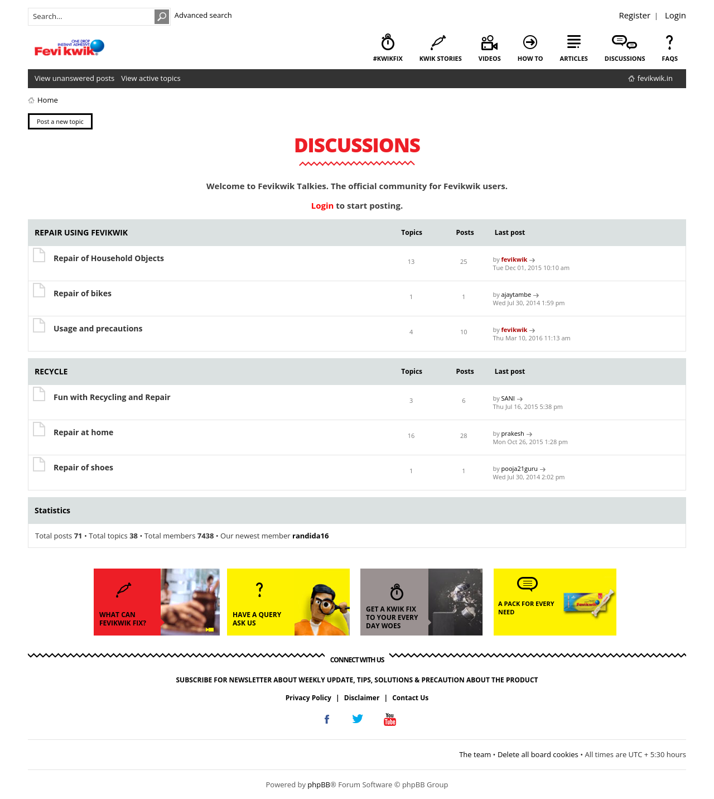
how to (530, 58)
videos (490, 58)
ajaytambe (516, 294)
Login (675, 15)
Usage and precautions (98, 328)
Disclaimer (362, 697)
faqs (670, 58)
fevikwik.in (655, 78)
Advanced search (203, 15)
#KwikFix (388, 58)
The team (475, 754)
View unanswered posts (74, 78)
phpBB (318, 784)
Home (47, 100)
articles (574, 58)
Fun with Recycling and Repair (112, 397)
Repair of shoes (83, 467)
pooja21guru (519, 468)
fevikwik (514, 259)
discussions (625, 58)
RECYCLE (51, 371)
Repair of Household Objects (109, 258)
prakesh (512, 433)
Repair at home (83, 432)
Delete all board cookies (538, 754)
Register (634, 15)
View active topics (150, 78)
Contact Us (410, 697)
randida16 (310, 536)
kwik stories (440, 58)
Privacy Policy (308, 697)
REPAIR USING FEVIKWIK (81, 232)
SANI (508, 398)
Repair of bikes (83, 293)
